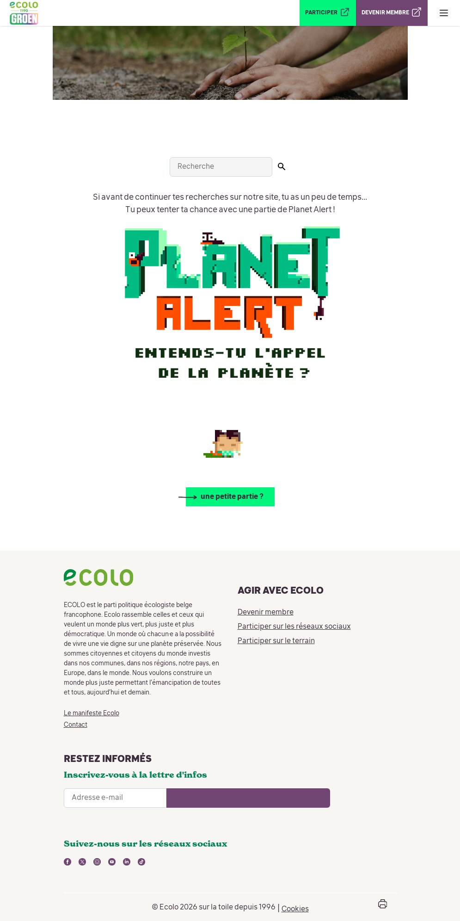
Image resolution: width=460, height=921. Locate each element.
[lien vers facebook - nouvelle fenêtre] (67, 862)
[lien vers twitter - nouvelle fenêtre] (82, 862)
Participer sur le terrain (276, 641)
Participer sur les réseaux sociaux (294, 627)
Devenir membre (266, 612)
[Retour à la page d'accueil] (23, 13)
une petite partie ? (232, 497)
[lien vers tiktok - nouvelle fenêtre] (141, 862)
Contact (75, 725)
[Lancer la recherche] (281, 166)
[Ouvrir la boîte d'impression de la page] (383, 907)
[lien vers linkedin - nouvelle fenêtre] (126, 862)
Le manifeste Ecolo (91, 713)
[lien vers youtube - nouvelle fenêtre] (112, 862)
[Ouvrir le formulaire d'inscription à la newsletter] (248, 798)
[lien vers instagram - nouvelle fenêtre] (97, 862)
